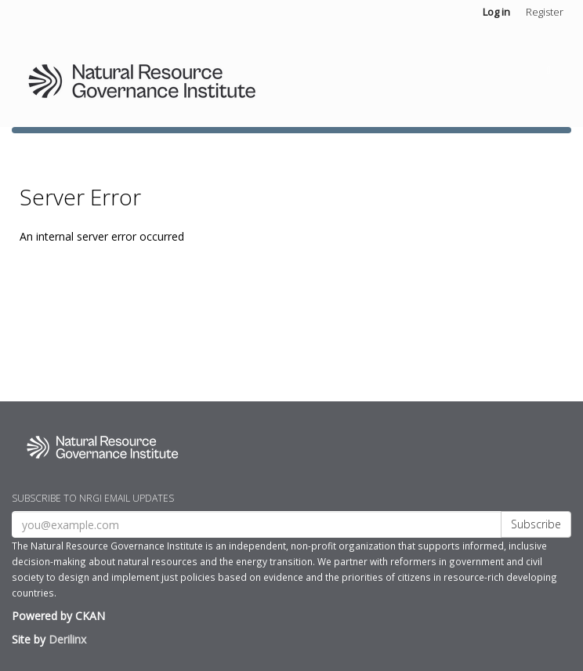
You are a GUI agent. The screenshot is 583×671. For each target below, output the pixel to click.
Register (544, 12)
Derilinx (67, 639)
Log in (496, 12)
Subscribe (536, 524)
